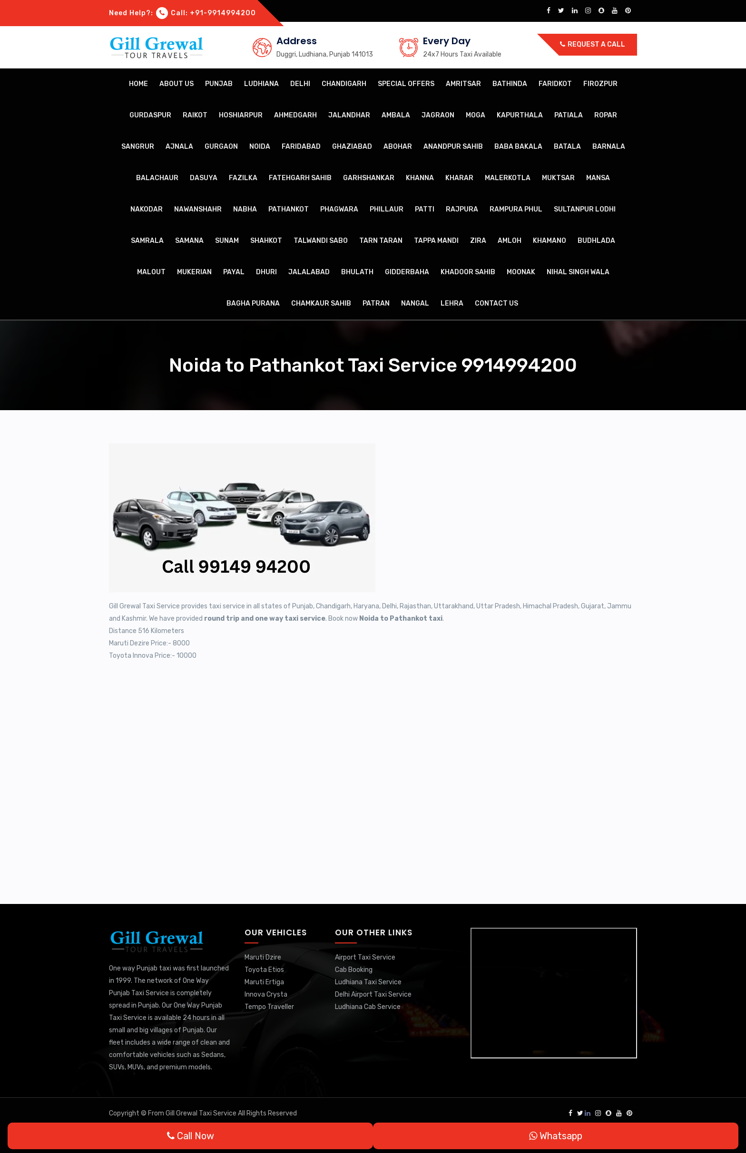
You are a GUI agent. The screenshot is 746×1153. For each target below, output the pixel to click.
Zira (478, 241)
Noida (259, 147)
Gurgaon (221, 147)
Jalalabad (309, 272)
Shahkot (266, 241)
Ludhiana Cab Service (368, 1007)
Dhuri (266, 272)
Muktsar (558, 178)
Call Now (190, 1136)
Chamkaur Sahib (321, 303)
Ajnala (179, 147)
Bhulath (357, 272)
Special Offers (406, 84)
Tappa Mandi (436, 241)
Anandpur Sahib (453, 147)
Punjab (219, 84)
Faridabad (301, 147)
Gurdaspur (150, 115)
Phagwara (339, 209)
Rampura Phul (516, 209)
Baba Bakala (518, 147)
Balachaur (157, 178)
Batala (567, 147)
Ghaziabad (352, 147)
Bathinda (509, 84)
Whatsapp (555, 1136)
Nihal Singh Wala (578, 272)
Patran (376, 303)
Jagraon (438, 115)
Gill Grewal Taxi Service (202, 1113)
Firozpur (600, 84)
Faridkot (555, 84)
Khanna (420, 178)
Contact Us (496, 303)
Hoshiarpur (241, 115)
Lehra (452, 303)
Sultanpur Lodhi (585, 209)
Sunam (227, 241)
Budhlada (596, 241)
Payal (234, 272)
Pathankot (288, 209)
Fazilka (243, 178)
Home (138, 84)
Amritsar (463, 84)
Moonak (521, 272)
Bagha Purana (253, 303)
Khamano (549, 241)
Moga (475, 115)
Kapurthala (520, 115)
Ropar (605, 115)
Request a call (592, 44)
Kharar (459, 178)
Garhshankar (368, 178)
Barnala (608, 147)
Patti (424, 209)
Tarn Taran (380, 241)
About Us (176, 84)
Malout (151, 272)
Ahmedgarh (295, 115)
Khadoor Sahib (468, 272)
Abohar (397, 147)
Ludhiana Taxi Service (368, 982)
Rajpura (462, 209)
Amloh (509, 241)
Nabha (245, 209)
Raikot (195, 115)
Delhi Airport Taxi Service (373, 994)
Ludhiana (261, 84)
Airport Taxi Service (365, 957)
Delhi (300, 84)
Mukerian (194, 272)
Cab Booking (354, 970)
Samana (189, 241)
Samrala (147, 241)
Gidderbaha (407, 272)
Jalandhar (349, 115)
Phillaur (386, 209)
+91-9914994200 (223, 13)
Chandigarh (344, 84)
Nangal (415, 303)
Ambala (396, 115)
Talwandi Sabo (321, 241)
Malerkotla (507, 178)
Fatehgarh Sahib (300, 178)
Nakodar (146, 209)
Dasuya (203, 178)
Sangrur (137, 147)
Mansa (598, 178)
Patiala (568, 115)
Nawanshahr (198, 209)
